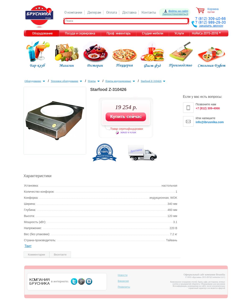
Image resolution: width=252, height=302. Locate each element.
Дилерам (94, 12)
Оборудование (35, 81)
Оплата (111, 12)
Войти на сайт (178, 11)
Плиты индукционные (120, 81)
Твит (28, 246)
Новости (122, 275)
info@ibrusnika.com (210, 122)
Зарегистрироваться (175, 14)
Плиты (94, 81)
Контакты (149, 12)
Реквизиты (124, 286)
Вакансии (123, 281)
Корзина (213, 9)
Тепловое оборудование (67, 81)
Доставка (129, 12)
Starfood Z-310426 (153, 81)
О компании (73, 12)
